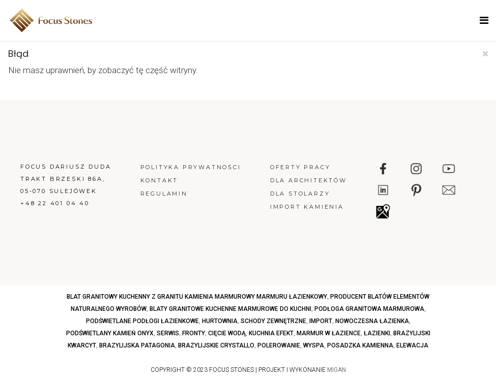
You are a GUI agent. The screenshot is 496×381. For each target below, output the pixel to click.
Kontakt (159, 180)
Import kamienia (307, 206)
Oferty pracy (300, 167)
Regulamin (164, 193)
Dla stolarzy (300, 193)
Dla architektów (308, 180)
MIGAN (336, 369)
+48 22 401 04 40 (55, 203)
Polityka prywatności (190, 167)
